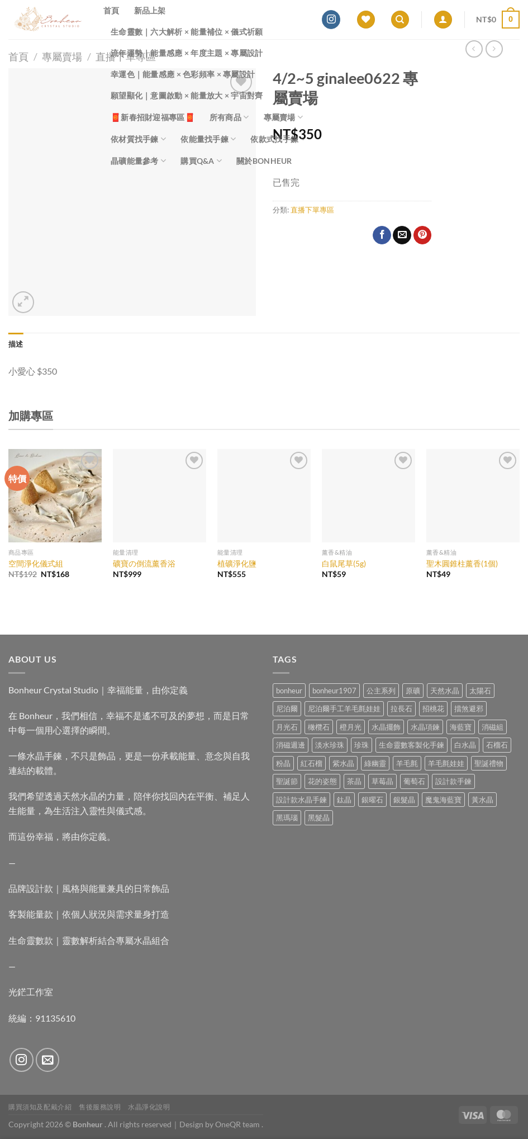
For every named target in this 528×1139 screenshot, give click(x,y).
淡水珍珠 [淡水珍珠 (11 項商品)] (329, 744)
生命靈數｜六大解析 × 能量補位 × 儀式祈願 (187, 31)
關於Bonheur (264, 161)
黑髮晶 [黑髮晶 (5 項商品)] (319, 817)
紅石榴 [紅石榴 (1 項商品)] (311, 763)
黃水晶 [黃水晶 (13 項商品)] (482, 799)
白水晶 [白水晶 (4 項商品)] (465, 744)
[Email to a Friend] (402, 235)
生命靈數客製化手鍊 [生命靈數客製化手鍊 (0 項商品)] (411, 744)
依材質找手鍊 (138, 139)
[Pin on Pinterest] (422, 235)
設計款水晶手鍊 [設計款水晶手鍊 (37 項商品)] (301, 799)
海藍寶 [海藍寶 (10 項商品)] (461, 726)
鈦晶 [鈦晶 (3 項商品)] (344, 799)
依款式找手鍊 (278, 139)
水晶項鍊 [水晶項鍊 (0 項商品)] (425, 726)
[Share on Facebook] (382, 235)
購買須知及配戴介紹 (40, 1107)
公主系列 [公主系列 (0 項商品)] (381, 690)
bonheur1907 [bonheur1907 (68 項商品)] (334, 690)
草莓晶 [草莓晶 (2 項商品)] (382, 781)
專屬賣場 (283, 117)
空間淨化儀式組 (35, 563)
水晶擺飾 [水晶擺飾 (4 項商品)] (386, 726)
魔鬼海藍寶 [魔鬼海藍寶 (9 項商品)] (443, 799)
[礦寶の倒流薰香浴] (159, 495)
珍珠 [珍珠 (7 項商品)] (361, 744)
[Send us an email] (48, 1060)
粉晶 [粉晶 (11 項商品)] (283, 763)
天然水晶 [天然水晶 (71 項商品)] (444, 690)
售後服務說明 (100, 1107)
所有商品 (229, 117)
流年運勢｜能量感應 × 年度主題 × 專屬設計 (187, 53)
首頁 (111, 10)
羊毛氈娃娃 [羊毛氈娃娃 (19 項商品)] (446, 763)
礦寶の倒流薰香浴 (144, 563)
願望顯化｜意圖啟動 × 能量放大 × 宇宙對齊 (187, 95)
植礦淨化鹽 (236, 563)
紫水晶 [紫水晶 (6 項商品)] (343, 763)
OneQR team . (239, 1124)
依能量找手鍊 (208, 139)
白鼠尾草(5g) (344, 563)
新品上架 (150, 10)
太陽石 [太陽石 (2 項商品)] (480, 690)
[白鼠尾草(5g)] (368, 495)
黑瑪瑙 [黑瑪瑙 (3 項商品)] (287, 817)
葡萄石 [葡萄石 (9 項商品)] (414, 781)
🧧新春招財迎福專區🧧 (153, 117)
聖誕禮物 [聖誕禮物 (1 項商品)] (488, 763)
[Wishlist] (366, 20)
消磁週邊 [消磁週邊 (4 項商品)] (290, 744)
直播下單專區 (312, 209)
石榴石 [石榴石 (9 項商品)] (497, 744)
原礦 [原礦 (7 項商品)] (413, 690)
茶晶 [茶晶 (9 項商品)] (354, 781)
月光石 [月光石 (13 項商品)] (287, 726)
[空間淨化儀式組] (55, 495)
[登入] (443, 20)
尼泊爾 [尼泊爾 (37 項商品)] (287, 708)
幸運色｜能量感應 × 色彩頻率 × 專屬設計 (183, 74)
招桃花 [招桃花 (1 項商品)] (433, 708)
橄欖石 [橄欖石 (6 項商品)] (319, 726)
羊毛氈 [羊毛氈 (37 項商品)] (407, 763)
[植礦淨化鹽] (264, 495)
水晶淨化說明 (149, 1107)
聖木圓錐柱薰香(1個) (462, 563)
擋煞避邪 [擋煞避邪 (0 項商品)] (468, 708)
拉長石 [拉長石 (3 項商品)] (401, 708)
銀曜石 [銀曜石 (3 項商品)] (372, 799)
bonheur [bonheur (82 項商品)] (289, 690)
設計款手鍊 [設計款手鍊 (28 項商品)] (453, 781)
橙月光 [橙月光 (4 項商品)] (350, 726)
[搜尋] (400, 20)
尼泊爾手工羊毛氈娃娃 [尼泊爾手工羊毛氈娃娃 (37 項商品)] (344, 708)
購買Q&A (201, 160)
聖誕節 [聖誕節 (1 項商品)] (287, 781)
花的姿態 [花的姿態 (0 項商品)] (322, 781)
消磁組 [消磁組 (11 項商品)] (492, 726)
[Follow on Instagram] (331, 19)
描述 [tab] (15, 343)
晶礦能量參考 (138, 160)
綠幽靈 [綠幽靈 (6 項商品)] (375, 763)
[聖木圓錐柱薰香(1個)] (473, 495)
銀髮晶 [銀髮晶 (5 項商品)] (404, 799)
